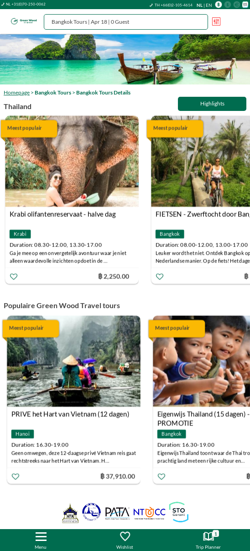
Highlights (212, 103)
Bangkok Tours (53, 92)
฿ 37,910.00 (119, 476)
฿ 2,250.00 (117, 276)
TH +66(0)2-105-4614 (174, 5)
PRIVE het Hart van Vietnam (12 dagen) (72, 414)
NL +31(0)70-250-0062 (26, 4)
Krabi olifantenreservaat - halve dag (66, 214)
